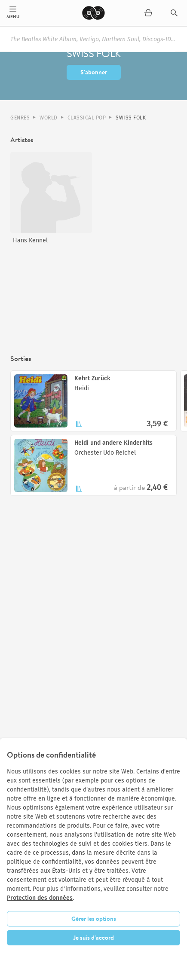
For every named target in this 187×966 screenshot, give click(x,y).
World (49, 118)
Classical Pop (86, 118)
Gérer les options (93, 918)
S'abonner (93, 72)
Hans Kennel (30, 240)
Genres (20, 118)
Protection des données (40, 898)
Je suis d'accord (93, 937)
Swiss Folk (131, 118)
